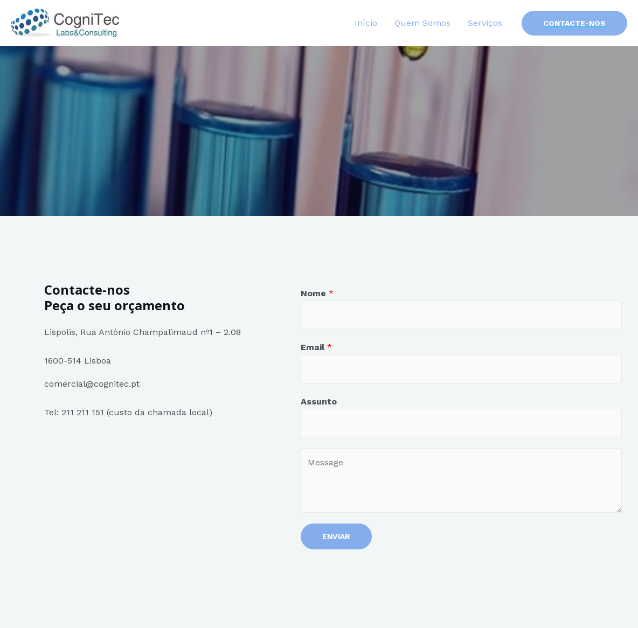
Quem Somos (422, 23)
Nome (317, 293)
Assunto (319, 401)
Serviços (485, 23)
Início (366, 23)
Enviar (336, 536)
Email (316, 347)
